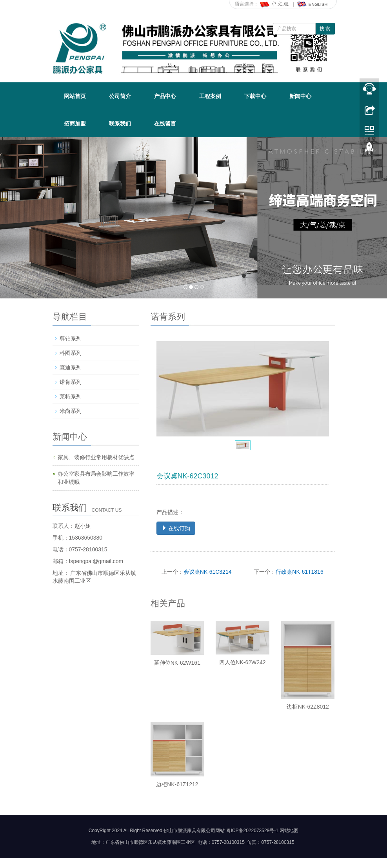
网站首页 (75, 96)
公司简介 (120, 96)
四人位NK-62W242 (242, 662)
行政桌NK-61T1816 (299, 572)
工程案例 (210, 96)
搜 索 (325, 28)
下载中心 (255, 96)
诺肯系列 (71, 382)
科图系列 (71, 353)
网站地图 (289, 830)
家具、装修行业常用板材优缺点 (96, 457)
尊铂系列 (71, 338)
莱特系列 (71, 396)
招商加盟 (75, 123)
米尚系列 (71, 411)
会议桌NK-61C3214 (208, 572)
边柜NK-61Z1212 (177, 784)
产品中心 (165, 96)
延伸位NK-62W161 (177, 663)
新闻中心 (300, 96)
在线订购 (176, 528)
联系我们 (120, 123)
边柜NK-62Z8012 (308, 706)
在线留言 (165, 123)
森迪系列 (71, 367)
